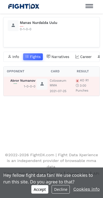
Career (84, 57)
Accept (40, 189)
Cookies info (86, 189)
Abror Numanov (22, 80)
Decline (61, 189)
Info (13, 57)
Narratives (58, 57)
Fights (33, 57)
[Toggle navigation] (89, 6)
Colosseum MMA (58, 83)
